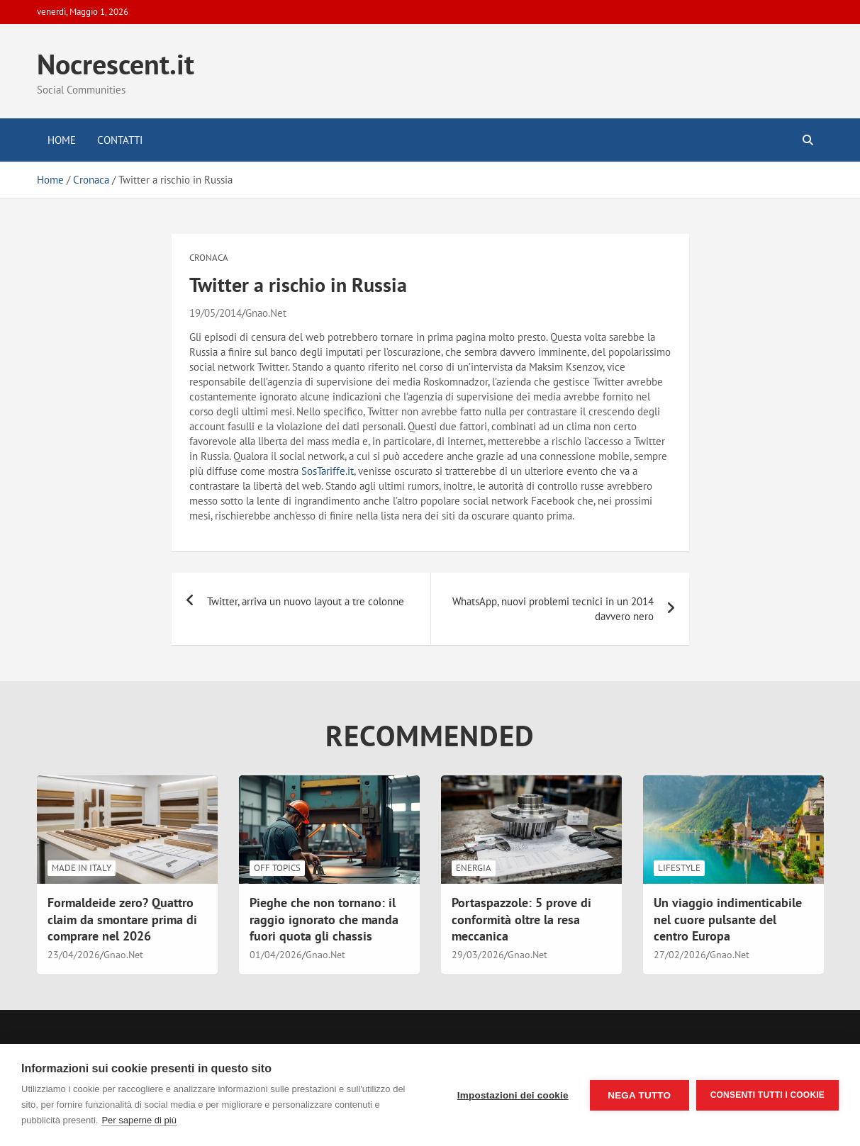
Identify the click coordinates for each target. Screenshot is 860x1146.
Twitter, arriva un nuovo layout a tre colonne (305, 601)
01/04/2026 (276, 954)
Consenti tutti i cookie (767, 1095)
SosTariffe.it (327, 471)
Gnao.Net (265, 313)
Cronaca (208, 258)
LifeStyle (679, 868)
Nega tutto (639, 1095)
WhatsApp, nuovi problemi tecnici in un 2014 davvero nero (553, 609)
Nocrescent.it (115, 63)
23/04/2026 (74, 954)
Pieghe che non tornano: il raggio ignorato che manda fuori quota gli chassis (324, 919)
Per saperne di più (139, 1120)
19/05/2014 (215, 313)
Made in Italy (81, 868)
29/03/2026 (478, 954)
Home (62, 140)
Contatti (120, 140)
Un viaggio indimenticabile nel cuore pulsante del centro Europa (728, 919)
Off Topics (277, 868)
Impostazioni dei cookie (513, 1095)
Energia (473, 868)
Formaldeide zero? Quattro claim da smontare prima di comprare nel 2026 (122, 919)
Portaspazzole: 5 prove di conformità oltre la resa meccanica (521, 919)
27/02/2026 (680, 954)
